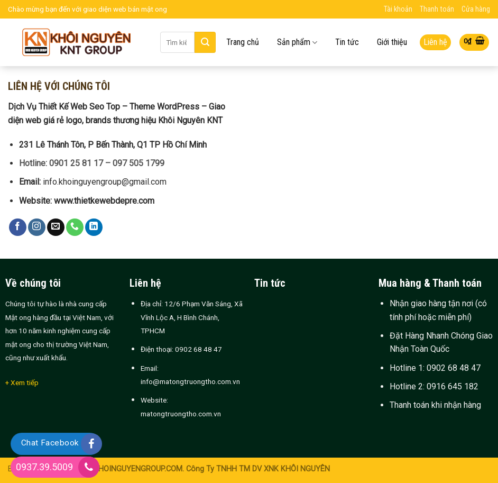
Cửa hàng (476, 9)
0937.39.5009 (44, 466)
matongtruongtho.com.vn (181, 413)
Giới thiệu (392, 42)
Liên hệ (435, 42)
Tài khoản (398, 9)
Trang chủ (242, 42)
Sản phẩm (297, 43)
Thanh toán (437, 9)
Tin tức (347, 42)
